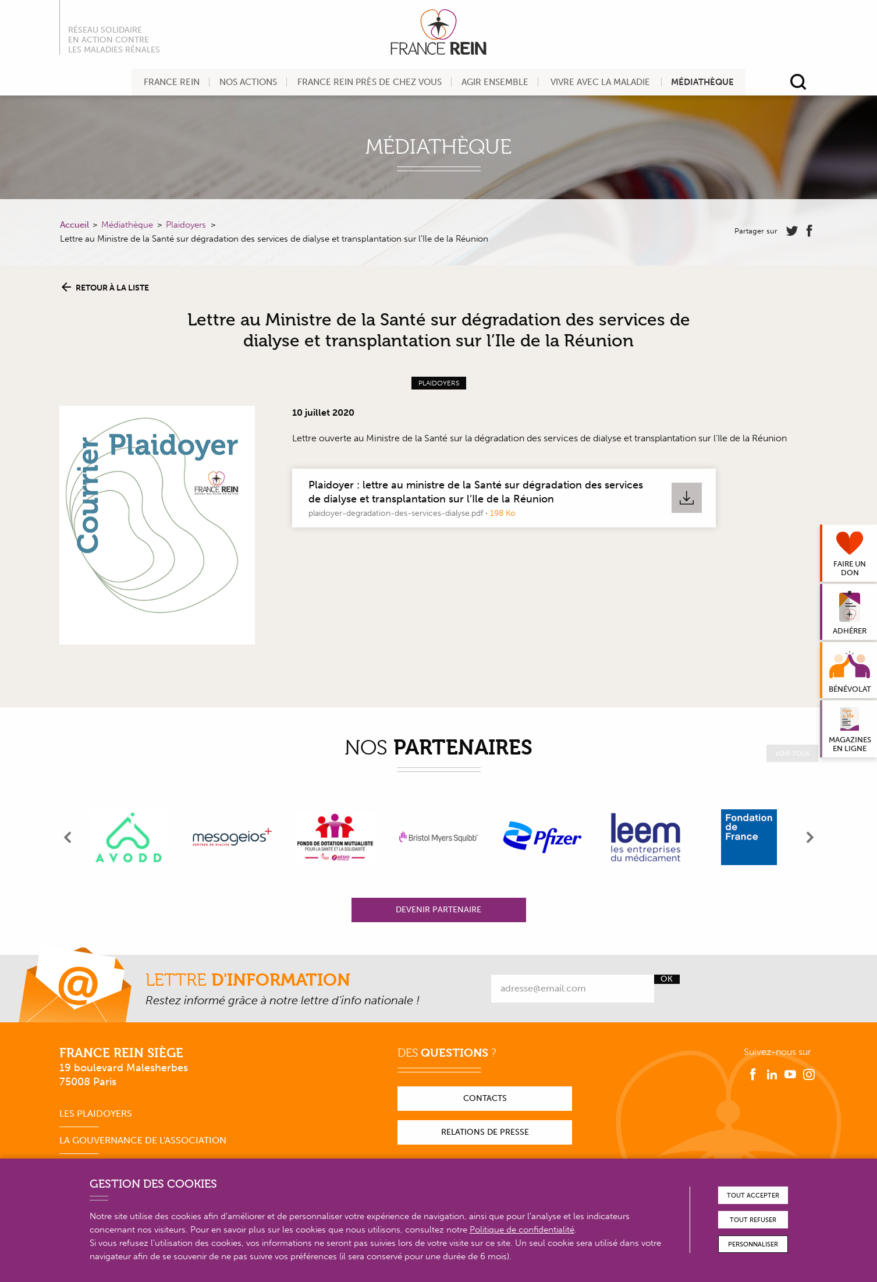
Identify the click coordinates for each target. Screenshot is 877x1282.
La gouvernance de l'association (142, 1140)
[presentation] (68, 837)
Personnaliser (753, 1244)
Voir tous (792, 753)
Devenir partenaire (438, 910)
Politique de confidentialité (522, 1229)
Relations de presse (485, 1132)
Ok (667, 979)
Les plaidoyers (95, 1113)
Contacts (485, 1098)
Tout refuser (753, 1220)
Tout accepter (753, 1195)
